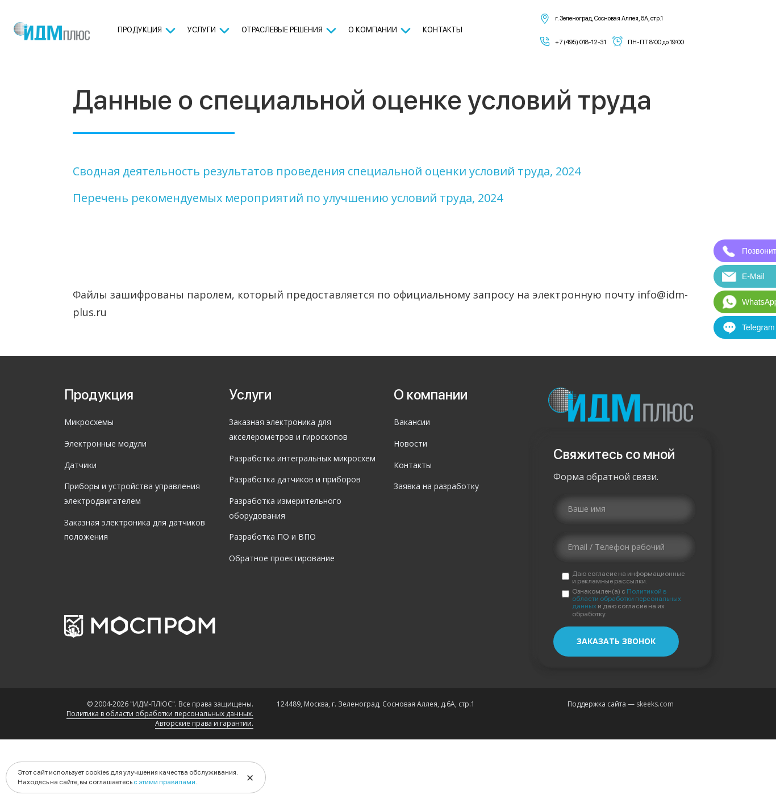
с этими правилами (164, 782)
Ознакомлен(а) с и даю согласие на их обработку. (626, 603)
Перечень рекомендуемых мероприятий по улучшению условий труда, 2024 (288, 197)
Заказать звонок (616, 641)
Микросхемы (89, 422)
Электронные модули (105, 443)
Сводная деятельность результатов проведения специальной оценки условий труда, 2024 (327, 171)
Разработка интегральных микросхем (302, 458)
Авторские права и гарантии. (204, 723)
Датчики (80, 465)
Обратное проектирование (282, 558)
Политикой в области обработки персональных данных (626, 598)
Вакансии (412, 422)
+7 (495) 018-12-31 (580, 42)
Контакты (413, 465)
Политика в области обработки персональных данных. (159, 713)
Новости (410, 443)
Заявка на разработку (436, 486)
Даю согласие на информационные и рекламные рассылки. (628, 577)
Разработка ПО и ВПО (272, 536)
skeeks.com (655, 704)
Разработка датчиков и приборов (295, 479)
